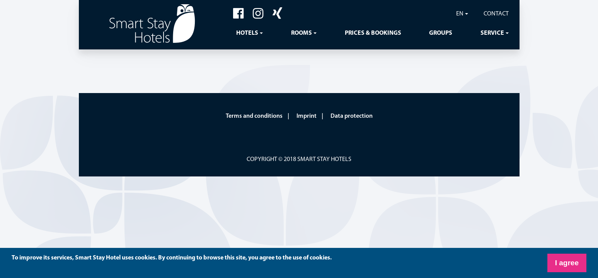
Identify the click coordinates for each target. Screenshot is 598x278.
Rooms (301, 33)
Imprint (306, 116)
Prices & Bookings (373, 33)
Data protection (352, 116)
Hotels (247, 33)
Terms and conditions (254, 116)
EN (459, 14)
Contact (496, 14)
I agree (567, 263)
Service (492, 33)
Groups (440, 33)
